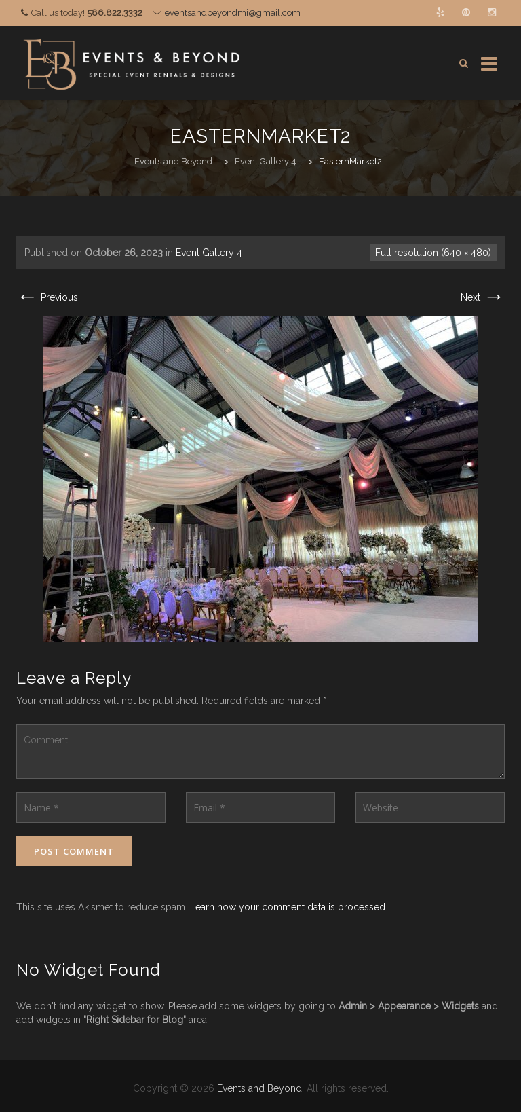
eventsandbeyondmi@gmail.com (233, 12)
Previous (47, 297)
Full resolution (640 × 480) (433, 252)
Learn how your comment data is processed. (288, 907)
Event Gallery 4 (209, 252)
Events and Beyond (259, 1088)
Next (483, 297)
